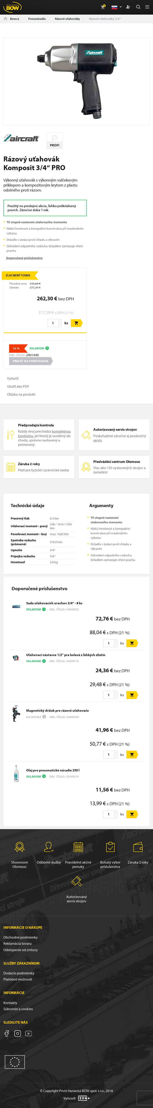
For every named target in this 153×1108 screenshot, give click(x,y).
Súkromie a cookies (18, 1009)
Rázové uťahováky (67, 19)
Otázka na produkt (21, 394)
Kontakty (10, 1002)
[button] (116, 7)
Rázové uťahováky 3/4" (105, 19)
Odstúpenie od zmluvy (20, 949)
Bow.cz (11, 19)
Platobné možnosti (17, 979)
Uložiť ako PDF (18, 386)
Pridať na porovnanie (30, 361)
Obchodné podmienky (20, 937)
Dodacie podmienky (18, 973)
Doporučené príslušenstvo (24, 258)
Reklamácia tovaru (17, 943)
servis (97, 440)
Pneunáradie (37, 19)
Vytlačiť (12, 378)
